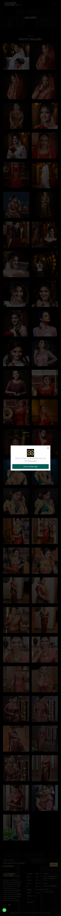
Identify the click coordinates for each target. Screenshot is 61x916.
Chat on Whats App (30, 467)
